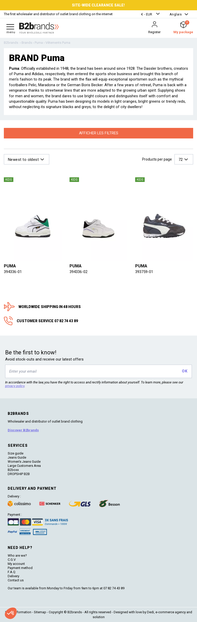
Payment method (20, 568)
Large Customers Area (24, 466)
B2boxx (13, 470)
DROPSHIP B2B (19, 474)
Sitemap (40, 612)
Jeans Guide (17, 457)
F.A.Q (11, 572)
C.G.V (12, 560)
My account (16, 564)
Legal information (18, 612)
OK (184, 371)
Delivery (13, 576)
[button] (151, 14)
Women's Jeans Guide (24, 461)
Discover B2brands (23, 430)
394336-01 (13, 271)
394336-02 (78, 271)
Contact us (16, 580)
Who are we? (17, 555)
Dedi (150, 612)
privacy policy (14, 386)
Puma (10, 266)
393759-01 (144, 271)
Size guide (15, 453)
